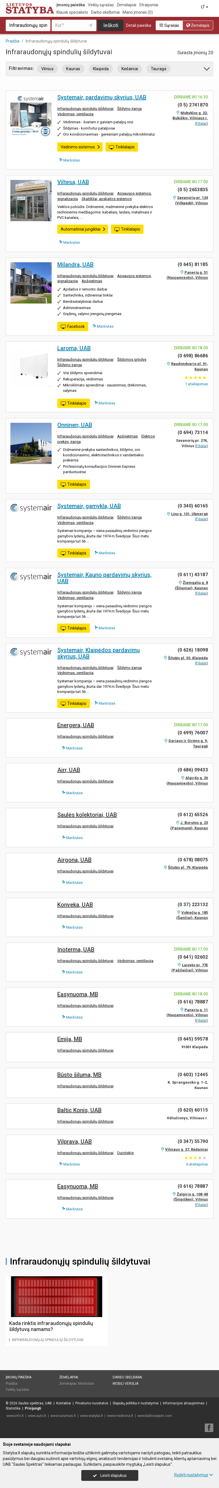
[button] (207, 69)
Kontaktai (63, 1403)
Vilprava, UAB (74, 1141)
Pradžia (11, 1384)
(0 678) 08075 (193, 859)
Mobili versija (125, 1384)
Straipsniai (148, 5)
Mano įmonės (138, 12)
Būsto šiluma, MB (79, 1074)
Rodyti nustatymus (193, 1475)
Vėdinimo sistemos (80, 147)
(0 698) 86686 (193, 355)
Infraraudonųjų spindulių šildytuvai (85, 108)
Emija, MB (69, 1039)
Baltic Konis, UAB (79, 1110)
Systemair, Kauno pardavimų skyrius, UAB (104, 577)
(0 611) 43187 (193, 574)
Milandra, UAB (75, 264)
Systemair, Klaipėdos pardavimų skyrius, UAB (98, 653)
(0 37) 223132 (193, 904)
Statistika (13, 1408)
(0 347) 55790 (193, 1141)
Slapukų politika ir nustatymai (136, 1403)
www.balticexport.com (154, 1416)
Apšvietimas (92, 281)
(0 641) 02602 (193, 957)
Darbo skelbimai (105, 12)
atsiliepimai (197, 1164)
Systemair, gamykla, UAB (89, 506)
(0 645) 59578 (193, 1039)
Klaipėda (101, 68)
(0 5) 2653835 (193, 189)
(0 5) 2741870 (193, 105)
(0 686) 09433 (193, 770)
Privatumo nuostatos (91, 1403)
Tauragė (158, 68)
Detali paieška (138, 25)
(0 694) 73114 (193, 432)
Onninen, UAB (74, 425)
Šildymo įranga (129, 108)
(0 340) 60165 (193, 506)
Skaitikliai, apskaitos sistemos (107, 199)
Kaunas (73, 68)
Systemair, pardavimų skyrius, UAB (101, 97)
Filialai (201, 123)
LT (205, 7)
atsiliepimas (196, 384)
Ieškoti (110, 25)
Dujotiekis (125, 1153)
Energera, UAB (75, 725)
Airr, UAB (68, 770)
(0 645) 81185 (193, 264)
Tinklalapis (122, 147)
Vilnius (47, 68)
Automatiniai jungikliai (83, 229)
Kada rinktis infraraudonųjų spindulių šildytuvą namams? (51, 1326)
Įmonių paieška (70, 5)
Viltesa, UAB (73, 182)
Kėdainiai (129, 68)
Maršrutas (69, 160)
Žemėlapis (198, 25)
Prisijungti (33, 1408)
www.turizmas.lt (63, 1416)
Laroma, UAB (74, 348)
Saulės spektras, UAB (35, 1403)
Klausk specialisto (72, 12)
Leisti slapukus (110, 1475)
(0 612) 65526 (193, 814)
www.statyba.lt (91, 1416)
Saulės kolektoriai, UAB (87, 814)
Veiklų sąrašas (101, 5)
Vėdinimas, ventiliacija (75, 114)
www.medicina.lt (120, 1416)
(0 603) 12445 (193, 1074)
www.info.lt (15, 1416)
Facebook (73, 326)
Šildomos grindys (131, 359)
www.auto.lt (37, 1416)
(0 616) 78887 (193, 1002)
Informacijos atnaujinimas (183, 1403)
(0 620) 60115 (193, 1110)
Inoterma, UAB (75, 949)
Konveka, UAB (75, 904)
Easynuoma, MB (77, 994)
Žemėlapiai (126, 5)
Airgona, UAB (74, 859)
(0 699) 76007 (193, 732)
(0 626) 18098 (193, 650)
